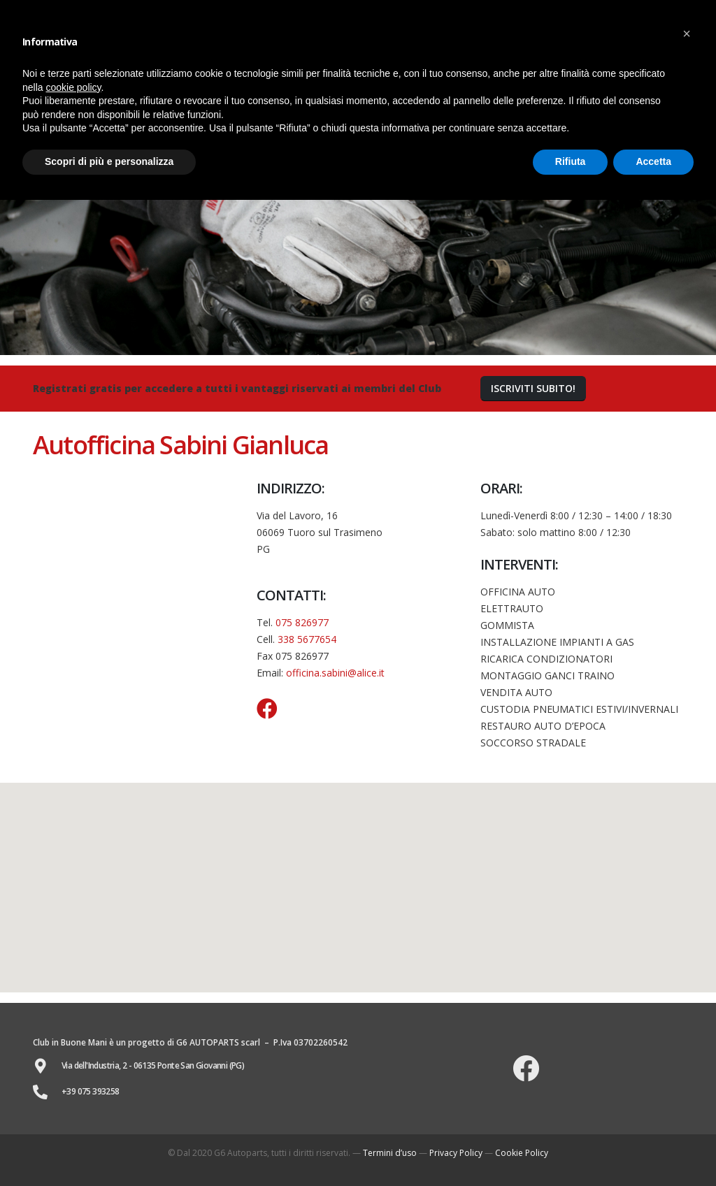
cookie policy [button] (73, 87)
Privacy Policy (455, 1153)
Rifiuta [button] (570, 161)
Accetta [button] (653, 161)
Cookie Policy (521, 1153)
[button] (533, 389)
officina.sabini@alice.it (335, 672)
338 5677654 (307, 639)
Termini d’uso (390, 1153)
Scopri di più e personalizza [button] (109, 161)
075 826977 (302, 622)
